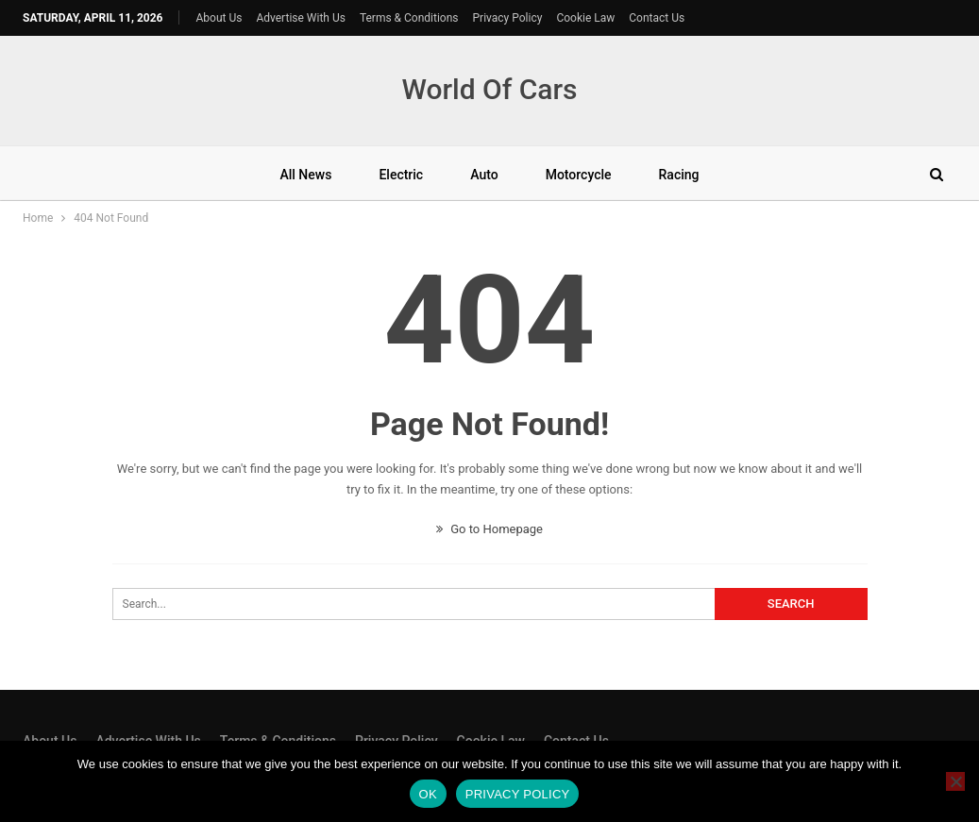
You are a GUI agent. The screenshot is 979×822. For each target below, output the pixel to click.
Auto (484, 174)
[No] (955, 781)
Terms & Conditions (409, 18)
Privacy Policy (508, 18)
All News (305, 174)
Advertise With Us (300, 18)
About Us (219, 18)
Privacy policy (517, 794)
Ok (428, 794)
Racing (679, 174)
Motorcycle (579, 174)
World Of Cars (489, 89)
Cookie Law (585, 18)
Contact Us (656, 18)
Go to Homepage (489, 529)
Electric (401, 174)
